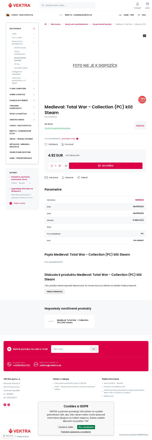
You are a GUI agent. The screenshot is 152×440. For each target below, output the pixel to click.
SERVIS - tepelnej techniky (21, 139)
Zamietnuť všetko (66, 427)
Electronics (56, 24)
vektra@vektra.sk (50, 365)
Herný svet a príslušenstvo (76, 24)
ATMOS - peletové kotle (20, 125)
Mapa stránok (23, 436)
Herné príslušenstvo (19, 52)
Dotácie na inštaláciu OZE (114, 387)
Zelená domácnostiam (20, 152)
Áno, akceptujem (86, 427)
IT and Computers (18, 88)
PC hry (17, 64)
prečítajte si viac (69, 138)
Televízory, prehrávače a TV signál (19, 80)
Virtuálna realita (20, 68)
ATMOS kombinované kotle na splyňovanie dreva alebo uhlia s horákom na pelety (124, 391)
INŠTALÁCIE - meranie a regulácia (20, 145)
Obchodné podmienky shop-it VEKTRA (70, 383)
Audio (14, 34)
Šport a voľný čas (18, 114)
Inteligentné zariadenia (17, 73)
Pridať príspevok (54, 292)
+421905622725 (21, 365)
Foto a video (17, 37)
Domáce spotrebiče (19, 100)
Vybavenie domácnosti (16, 107)
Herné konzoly (20, 48)
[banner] (19, 5)
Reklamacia (108, 396)
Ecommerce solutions (128, 434)
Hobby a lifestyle (17, 94)
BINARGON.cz (143, 434)
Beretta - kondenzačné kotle (20, 132)
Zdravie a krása (17, 119)
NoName (140, 125)
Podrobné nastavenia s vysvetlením (76, 432)
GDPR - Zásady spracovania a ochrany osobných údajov (75, 388)
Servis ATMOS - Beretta (113, 383)
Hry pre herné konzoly (102, 24)
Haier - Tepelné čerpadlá (21, 158)
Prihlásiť (93, 349)
